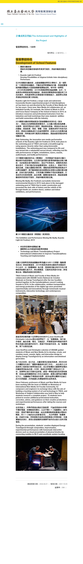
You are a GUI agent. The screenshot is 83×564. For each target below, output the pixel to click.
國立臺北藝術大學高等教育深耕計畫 (70, 1)
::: (16, 29)
